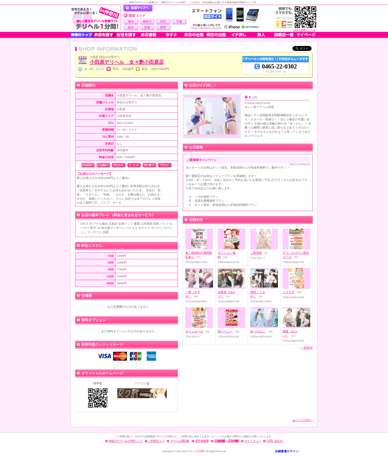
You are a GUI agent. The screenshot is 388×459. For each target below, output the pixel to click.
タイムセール (194, 331)
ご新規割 (256, 253)
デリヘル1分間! (196, 451)
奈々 (250, 97)
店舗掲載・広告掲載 (226, 441)
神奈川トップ (81, 35)
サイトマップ (252, 441)
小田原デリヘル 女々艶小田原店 (127, 62)
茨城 (147, 27)
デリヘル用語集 (179, 441)
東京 (131, 21)
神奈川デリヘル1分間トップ (126, 441)
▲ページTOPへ (302, 420)
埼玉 (163, 21)
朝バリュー (225, 331)
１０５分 (288, 292)
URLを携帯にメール (304, 30)
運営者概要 (202, 441)
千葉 (179, 21)
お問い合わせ (275, 441)
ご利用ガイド (156, 441)
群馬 (163, 27)
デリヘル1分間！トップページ (137, 8)
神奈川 (147, 21)
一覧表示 (307, 348)
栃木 (131, 27)
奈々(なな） (258, 331)
